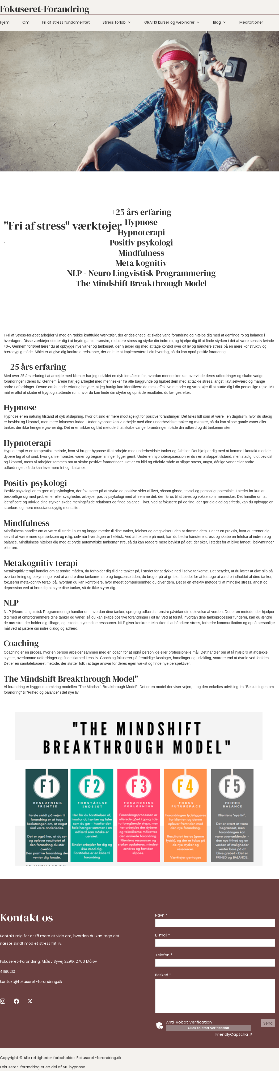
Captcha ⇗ (233, 1034)
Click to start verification (208, 1028)
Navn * (161, 915)
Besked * (163, 975)
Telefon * (163, 955)
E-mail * (162, 935)
